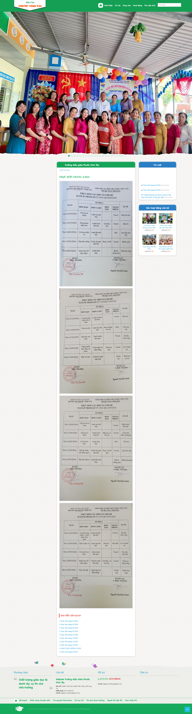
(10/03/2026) (165, 186)
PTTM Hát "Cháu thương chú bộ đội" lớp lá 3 (149, 228)
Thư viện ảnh (149, 5)
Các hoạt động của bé (157, 207)
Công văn (127, 5)
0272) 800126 (115, 679)
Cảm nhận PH (131, 700)
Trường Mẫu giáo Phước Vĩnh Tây (82, 164)
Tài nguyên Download (62, 700)
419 (169, 230)
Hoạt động (137, 5)
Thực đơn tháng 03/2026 (69, 621)
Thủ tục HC (79, 700)
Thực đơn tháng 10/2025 (69, 645)
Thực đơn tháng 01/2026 (69, 635)
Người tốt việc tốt (114, 700)
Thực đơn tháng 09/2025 (69, 652)
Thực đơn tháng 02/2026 (69, 628)
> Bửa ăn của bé (64, 170)
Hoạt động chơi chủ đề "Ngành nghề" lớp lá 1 (166, 249)
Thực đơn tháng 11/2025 (69, 642)
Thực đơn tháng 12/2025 (69, 638)
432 (153, 230)
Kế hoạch (23, 700)
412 (153, 251)
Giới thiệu (108, 5)
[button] (14, 84)
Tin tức (117, 5)
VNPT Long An (85, 709)
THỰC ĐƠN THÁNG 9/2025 (71, 648)
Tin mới (157, 164)
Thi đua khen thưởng (95, 700)
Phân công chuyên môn (40, 700)
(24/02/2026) (168, 198)
